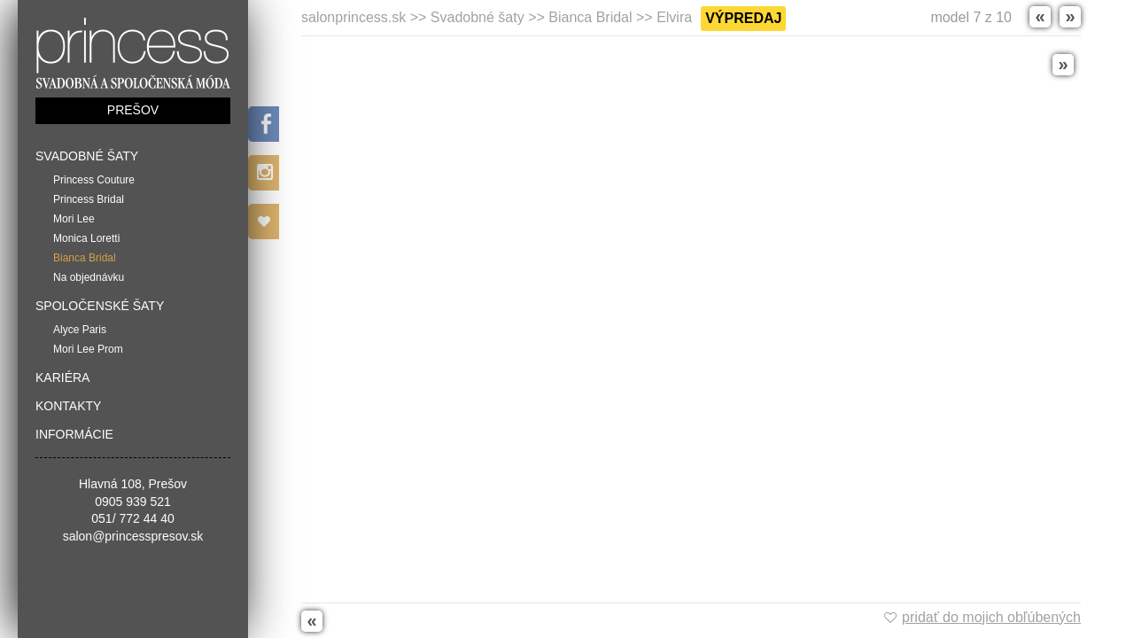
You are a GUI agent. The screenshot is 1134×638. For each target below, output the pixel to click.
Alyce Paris (79, 329)
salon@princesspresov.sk (133, 536)
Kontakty (68, 406)
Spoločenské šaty (99, 306)
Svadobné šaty (86, 156)
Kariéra (62, 377)
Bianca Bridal (84, 258)
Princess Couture (94, 180)
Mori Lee (74, 219)
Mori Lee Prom (88, 349)
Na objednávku (88, 277)
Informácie (74, 434)
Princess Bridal (88, 199)
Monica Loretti (86, 238)
